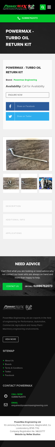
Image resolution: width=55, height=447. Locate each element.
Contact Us (12, 286)
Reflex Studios (33, 434)
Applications (14, 233)
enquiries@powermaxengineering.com (29, 405)
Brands (8, 364)
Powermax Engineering (25, 80)
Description (13, 206)
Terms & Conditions (14, 368)
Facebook (9, 375)
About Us (9, 360)
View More (10, 339)
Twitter (8, 371)
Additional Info (15, 220)
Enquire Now (15, 95)
